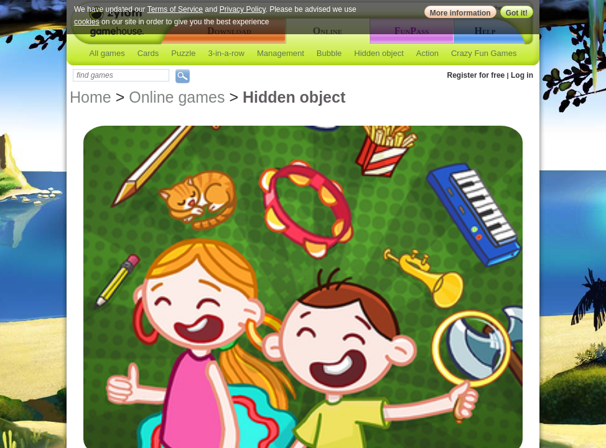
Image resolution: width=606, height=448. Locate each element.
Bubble (329, 53)
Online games (177, 97)
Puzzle (183, 53)
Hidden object (379, 53)
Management (280, 53)
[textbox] (121, 75)
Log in (522, 75)
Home (90, 97)
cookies (87, 21)
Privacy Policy (243, 9)
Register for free (476, 75)
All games (107, 53)
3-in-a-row (226, 53)
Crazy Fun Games (483, 53)
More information (460, 13)
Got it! (517, 13)
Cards (148, 53)
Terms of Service (175, 9)
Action (427, 53)
